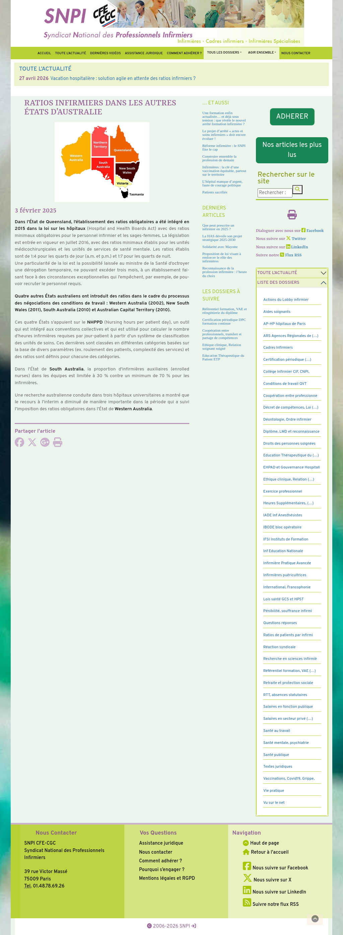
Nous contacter (295, 53)
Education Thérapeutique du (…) (291, 455)
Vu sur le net (274, 802)
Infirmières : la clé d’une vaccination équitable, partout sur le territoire (224, 170)
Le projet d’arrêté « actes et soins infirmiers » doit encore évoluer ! (224, 134)
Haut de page (261, 843)
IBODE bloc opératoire (282, 527)
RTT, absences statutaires (285, 695)
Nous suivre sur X (267, 880)
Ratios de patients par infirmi (288, 635)
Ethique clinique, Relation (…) (288, 479)
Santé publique (276, 755)
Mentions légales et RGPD (167, 878)
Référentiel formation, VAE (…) (289, 671)
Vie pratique (273, 790)
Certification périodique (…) (287, 359)
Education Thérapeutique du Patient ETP (223, 357)
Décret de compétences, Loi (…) (290, 407)
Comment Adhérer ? (184, 53)
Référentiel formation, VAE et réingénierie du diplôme (224, 311)
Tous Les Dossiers (223, 53)
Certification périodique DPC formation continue (224, 321)
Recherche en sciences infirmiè (290, 659)
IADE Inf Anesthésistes (282, 515)
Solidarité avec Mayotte (220, 247)
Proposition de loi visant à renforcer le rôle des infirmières (221, 257)
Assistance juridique (144, 53)
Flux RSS (290, 255)
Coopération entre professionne (290, 396)
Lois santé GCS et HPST (283, 599)
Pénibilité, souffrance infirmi (287, 611)
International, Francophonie (287, 587)
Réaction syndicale (279, 647)
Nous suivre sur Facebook (275, 868)
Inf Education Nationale (283, 551)
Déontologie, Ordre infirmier (287, 419)
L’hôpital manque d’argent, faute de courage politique (222, 183)
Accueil (44, 53)
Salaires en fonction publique (288, 706)
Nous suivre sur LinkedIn (274, 892)
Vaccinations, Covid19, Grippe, (289, 778)
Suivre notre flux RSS (271, 905)
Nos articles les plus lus (292, 150)
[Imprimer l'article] (57, 444)
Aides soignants (276, 312)
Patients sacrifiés (214, 192)
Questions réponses (280, 623)
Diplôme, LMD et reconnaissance (291, 431)
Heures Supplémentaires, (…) (288, 503)
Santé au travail (276, 731)
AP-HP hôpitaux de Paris (284, 324)
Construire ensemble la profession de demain (219, 158)
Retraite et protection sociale (288, 683)
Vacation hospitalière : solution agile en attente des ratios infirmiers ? (123, 79)
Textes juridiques (277, 766)
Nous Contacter (56, 833)
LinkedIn (297, 247)
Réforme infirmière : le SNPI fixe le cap (224, 147)
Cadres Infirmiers (278, 347)
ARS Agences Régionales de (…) (291, 336)
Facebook (312, 231)
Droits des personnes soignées (289, 443)
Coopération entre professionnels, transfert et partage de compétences (222, 334)
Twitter (296, 239)
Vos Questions (158, 833)
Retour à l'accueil (265, 852)
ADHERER (292, 116)
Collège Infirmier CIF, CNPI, (286, 371)
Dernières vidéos (105, 53)
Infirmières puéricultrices (284, 575)
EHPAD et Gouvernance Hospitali (291, 467)
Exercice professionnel (282, 491)
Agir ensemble (261, 53)
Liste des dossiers (278, 282)
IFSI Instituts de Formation (285, 539)
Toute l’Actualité (70, 53)
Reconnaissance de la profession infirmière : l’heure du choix (224, 271)
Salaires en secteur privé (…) (288, 718)
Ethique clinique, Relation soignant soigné (221, 346)
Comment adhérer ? (160, 861)
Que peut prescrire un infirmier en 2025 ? (218, 227)
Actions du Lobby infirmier (286, 300)
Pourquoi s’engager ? (162, 870)
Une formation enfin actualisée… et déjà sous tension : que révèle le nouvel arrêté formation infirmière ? (224, 118)
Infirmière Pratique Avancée (287, 563)
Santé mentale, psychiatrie (286, 743)
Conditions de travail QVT (284, 383)
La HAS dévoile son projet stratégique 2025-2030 (222, 238)
